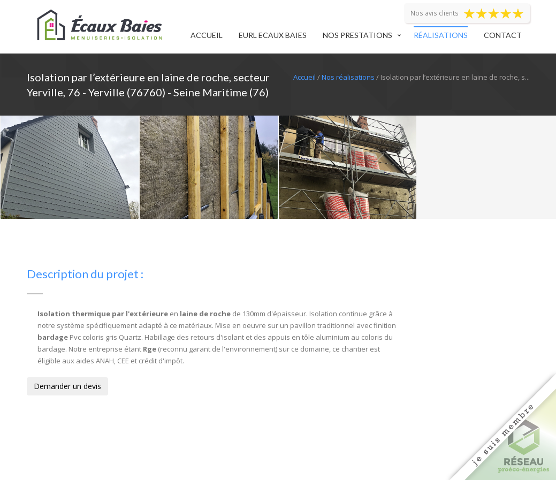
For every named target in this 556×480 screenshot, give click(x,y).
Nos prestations (357, 35)
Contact (503, 35)
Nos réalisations (348, 77)
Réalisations (441, 35)
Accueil (207, 35)
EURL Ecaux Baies (273, 35)
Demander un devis (67, 386)
